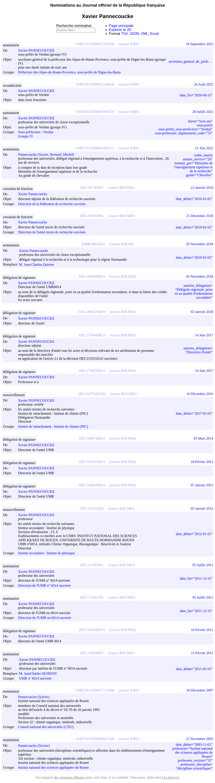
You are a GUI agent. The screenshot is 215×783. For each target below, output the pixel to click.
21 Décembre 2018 (199, 216)
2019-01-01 (203, 199)
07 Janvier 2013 (202, 485)
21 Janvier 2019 (202, 187)
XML (144, 34)
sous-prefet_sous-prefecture (178, 129)
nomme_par (183, 163)
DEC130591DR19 (92, 462)
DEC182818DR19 (92, 276)
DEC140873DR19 (92, 438)
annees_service (193, 159)
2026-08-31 (203, 95)
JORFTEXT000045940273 (95, 148)
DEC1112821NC (92, 597)
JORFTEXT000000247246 (95, 739)
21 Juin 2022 (204, 148)
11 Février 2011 (202, 653)
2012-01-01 (203, 534)
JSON (134, 34)
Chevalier (204, 175)
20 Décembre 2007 (199, 690)
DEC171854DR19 (92, 335)
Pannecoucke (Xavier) (36, 697)
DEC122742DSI (92, 508)
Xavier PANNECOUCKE (38, 50)
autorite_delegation (197, 285)
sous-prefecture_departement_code (179, 133)
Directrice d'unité (199, 352)
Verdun (206, 129)
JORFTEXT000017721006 (95, 690)
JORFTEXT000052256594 (95, 44)
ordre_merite (203, 155)
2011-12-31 (203, 578)
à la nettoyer (170, 777)
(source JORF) (129, 44)
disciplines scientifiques (194, 768)
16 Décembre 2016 (199, 394)
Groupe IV (25, 136)
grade (190, 175)
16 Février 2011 (202, 630)
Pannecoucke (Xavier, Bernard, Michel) (48, 154)
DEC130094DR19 (92, 485)
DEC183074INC (92, 216)
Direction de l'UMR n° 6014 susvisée (44, 585)
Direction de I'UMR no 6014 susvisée (44, 618)
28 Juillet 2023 (202, 112)
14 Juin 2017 (204, 335)
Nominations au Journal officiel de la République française (107, 5)
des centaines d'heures (69, 777)
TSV (124, 34)
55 (209, 133)
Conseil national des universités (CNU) (46, 727)
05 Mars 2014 (203, 438)
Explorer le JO (120, 30)
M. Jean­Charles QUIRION (40, 673)
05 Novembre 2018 (199, 276)
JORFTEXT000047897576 (95, 112)
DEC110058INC (92, 653)
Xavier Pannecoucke (34, 194)
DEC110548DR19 (92, 630)
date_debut (183, 199)
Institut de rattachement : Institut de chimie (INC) (53, 426)
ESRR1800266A (93, 244)
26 (209, 159)
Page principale (121, 26)
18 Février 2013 (202, 462)
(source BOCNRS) (121, 187)
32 (209, 760)
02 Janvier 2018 (202, 312)
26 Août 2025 (203, 84)
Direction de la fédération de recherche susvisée (52, 204)
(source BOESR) (121, 244)
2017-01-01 (203, 413)
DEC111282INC (92, 565)
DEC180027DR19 (92, 312)
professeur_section (191, 760)
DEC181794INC (92, 187)
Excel (154, 34)
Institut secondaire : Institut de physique (46, 553)
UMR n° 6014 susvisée (35, 678)
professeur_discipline (195, 764)
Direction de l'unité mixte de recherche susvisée (51, 232)
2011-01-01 (203, 669)
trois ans (205, 121)
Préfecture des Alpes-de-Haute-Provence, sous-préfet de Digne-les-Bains (69, 72)
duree (192, 121)
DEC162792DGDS (92, 394)
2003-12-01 (203, 744)
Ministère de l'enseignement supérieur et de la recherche (193, 167)
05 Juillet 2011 (202, 565)
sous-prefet (205, 125)
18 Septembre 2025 (199, 44)
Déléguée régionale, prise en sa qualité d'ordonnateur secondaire (194, 293)
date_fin (185, 95)
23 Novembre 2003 (199, 739)
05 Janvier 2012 (202, 508)
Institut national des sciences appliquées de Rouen (53, 767)
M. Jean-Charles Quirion (38, 264)
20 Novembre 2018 (199, 244)
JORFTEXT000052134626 (95, 84)
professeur (179, 748)
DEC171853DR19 (92, 371)
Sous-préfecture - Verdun (36, 132)
